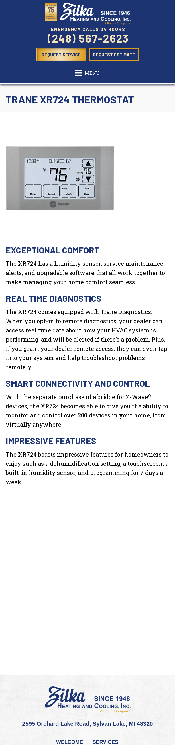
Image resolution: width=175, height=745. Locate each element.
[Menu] (87, 73)
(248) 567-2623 (88, 38)
